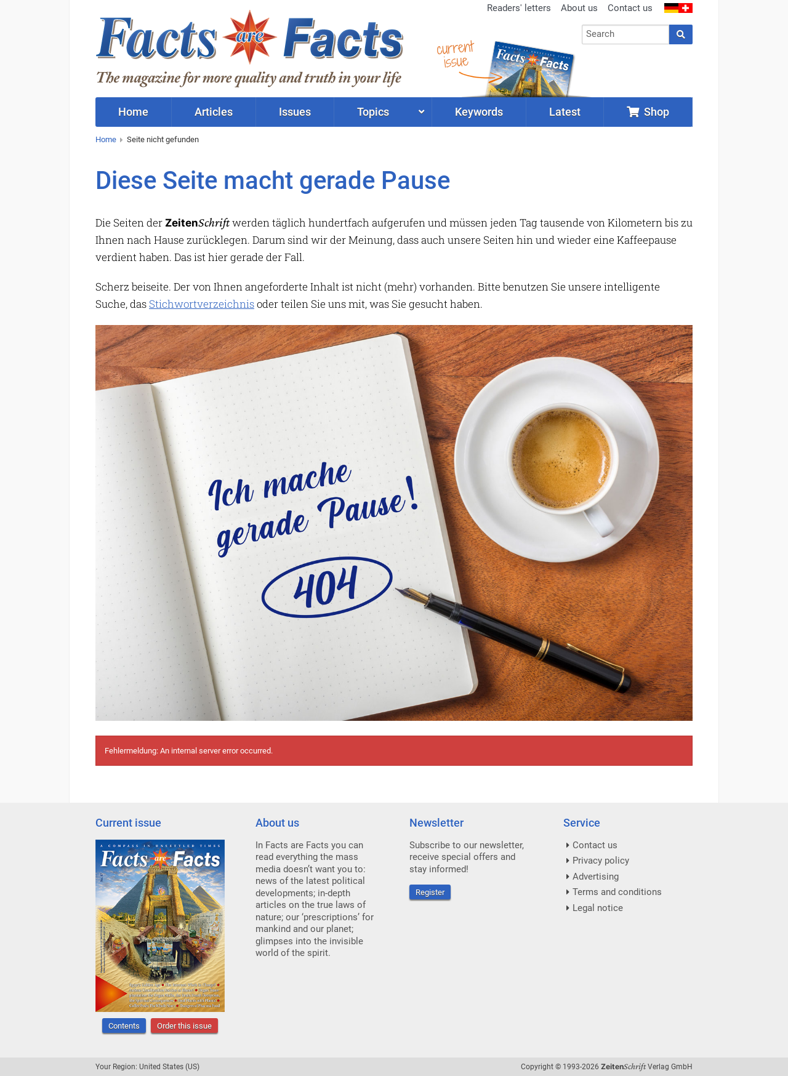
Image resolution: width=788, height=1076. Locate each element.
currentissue (455, 54)
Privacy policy (601, 860)
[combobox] (626, 34)
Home (105, 139)
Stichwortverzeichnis (201, 304)
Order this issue (184, 1025)
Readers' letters (519, 8)
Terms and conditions (617, 891)
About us (579, 8)
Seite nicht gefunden (163, 139)
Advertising (596, 876)
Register (430, 892)
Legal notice (598, 907)
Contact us (630, 8)
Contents (124, 1025)
